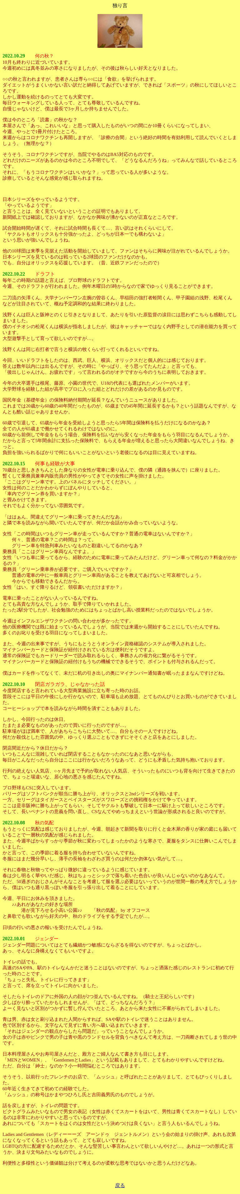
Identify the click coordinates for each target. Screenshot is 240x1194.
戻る (120, 1185)
